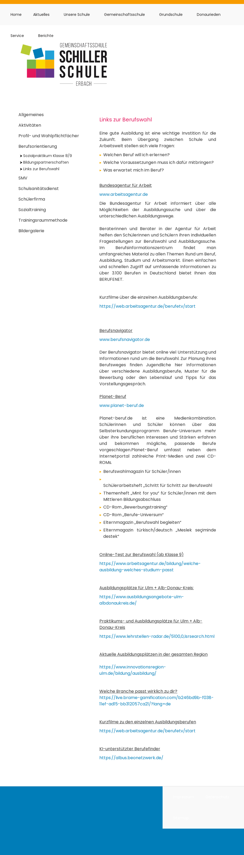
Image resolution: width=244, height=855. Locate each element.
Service (17, 35)
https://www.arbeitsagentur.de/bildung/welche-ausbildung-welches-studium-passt (150, 566)
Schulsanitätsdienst (38, 189)
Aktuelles (41, 14)
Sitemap (181, 818)
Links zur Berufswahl (39, 169)
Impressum (183, 797)
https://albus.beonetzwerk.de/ (131, 758)
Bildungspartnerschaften (44, 162)
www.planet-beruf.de (121, 405)
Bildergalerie (31, 231)
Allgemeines (31, 115)
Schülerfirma (31, 199)
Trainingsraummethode (42, 220)
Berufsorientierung (37, 146)
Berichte (45, 35)
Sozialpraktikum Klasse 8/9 (46, 155)
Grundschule (171, 14)
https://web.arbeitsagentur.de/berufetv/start (147, 306)
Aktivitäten (29, 125)
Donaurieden (209, 14)
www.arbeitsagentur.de (123, 194)
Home (16, 14)
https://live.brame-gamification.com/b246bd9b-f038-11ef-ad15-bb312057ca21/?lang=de (156, 701)
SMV (22, 178)
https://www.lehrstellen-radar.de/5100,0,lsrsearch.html (156, 636)
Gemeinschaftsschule (124, 14)
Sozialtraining (32, 210)
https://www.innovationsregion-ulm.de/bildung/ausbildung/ (132, 670)
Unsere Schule (77, 14)
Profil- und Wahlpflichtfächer (48, 136)
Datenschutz (217, 797)
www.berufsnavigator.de (124, 339)
